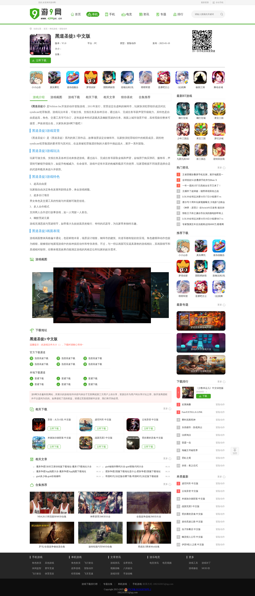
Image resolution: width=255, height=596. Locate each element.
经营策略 (75, 573)
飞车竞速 (88, 573)
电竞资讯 (154, 563)
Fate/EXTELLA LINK (192, 412)
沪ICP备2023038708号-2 (139, 589)
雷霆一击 (186, 442)
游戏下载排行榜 (90, 584)
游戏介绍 (39, 97)
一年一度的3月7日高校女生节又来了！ (201, 185)
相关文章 (109, 97)
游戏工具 (193, 563)
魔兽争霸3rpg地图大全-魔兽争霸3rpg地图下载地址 (61, 471)
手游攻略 (127, 573)
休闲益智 (36, 568)
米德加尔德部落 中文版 (59, 438)
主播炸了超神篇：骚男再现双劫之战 (200, 191)
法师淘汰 (186, 435)
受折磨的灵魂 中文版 (152, 438)
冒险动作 (63, 29)
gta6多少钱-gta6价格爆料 (48, 476)
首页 (45, 29)
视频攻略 (115, 568)
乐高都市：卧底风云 (192, 427)
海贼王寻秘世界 (190, 450)
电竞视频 (167, 563)
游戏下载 (74, 97)
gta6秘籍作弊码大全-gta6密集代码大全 (124, 466)
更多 (191, 557)
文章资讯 (115, 557)
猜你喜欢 (127, 97)
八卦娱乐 (127, 568)
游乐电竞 (155, 557)
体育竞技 (49, 573)
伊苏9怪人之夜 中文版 (193, 544)
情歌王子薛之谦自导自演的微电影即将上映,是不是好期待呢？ (202, 213)
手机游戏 (37, 557)
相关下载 (91, 97)
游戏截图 (56, 97)
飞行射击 (36, 573)
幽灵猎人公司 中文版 (192, 537)
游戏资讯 (115, 563)
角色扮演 (36, 563)
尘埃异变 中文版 (150, 419)
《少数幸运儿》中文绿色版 (209, 388)
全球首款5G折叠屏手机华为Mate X (199, 180)
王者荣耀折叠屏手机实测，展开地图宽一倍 (202, 174)
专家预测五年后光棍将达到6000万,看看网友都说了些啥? (203, 224)
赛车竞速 (49, 568)
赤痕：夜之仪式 (190, 465)
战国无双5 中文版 (104, 438)
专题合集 (107, 584)
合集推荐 (144, 97)
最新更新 (205, 2)
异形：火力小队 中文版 (59, 419)
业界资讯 (127, 563)
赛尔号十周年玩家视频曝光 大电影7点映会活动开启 (203, 202)
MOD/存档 (206, 568)
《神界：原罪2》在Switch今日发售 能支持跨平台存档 (203, 208)
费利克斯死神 (188, 420)
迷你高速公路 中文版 (192, 521)
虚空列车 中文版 (103, 419)
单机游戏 (53, 29)
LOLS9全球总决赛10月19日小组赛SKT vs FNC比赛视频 (202, 219)
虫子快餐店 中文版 (191, 529)
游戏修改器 (193, 568)
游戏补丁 (206, 563)
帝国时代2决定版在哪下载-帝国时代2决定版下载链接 (132, 476)
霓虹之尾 (186, 458)
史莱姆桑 (186, 404)
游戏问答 (115, 573)
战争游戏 (75, 568)
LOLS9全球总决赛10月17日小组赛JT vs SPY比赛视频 (201, 196)
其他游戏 (49, 563)
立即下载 (54, 428)
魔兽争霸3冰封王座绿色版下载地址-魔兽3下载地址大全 (64, 466)
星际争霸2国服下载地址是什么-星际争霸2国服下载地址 (133, 471)
